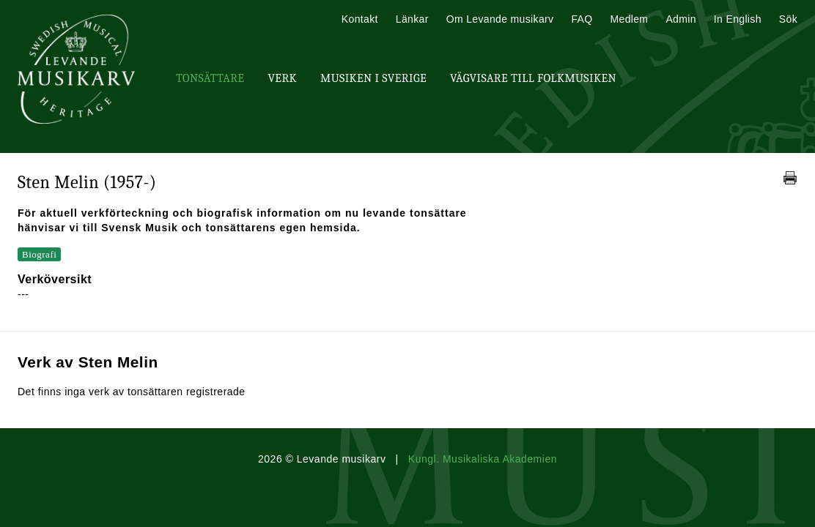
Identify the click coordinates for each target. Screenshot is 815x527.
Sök (788, 19)
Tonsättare (210, 78)
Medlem (629, 19)
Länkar (412, 19)
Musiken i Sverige (373, 78)
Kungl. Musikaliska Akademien (482, 459)
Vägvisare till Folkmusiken (533, 78)
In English (737, 19)
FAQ (581, 19)
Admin (680, 19)
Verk (282, 78)
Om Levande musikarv (500, 19)
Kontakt (360, 19)
